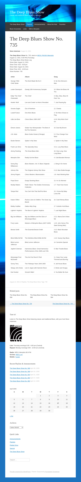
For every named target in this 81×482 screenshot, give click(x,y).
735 (46, 282)
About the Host (52, 24)
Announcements (39, 24)
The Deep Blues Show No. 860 (20, 378)
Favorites (62, 24)
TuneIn (17, 357)
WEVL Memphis (34, 29)
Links (25, 29)
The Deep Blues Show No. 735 (63, 304)
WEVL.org (19, 354)
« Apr (11, 416)
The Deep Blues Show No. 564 (20, 375)
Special (12, 448)
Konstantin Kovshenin (52, 472)
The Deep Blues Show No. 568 (20, 368)
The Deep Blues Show (27, 12)
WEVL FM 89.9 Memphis (45, 55)
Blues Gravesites (15, 29)
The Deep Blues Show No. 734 (21, 304)
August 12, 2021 (26, 51)
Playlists (29, 24)
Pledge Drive (14, 445)
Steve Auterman (15, 51)
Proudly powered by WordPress (20, 472)
